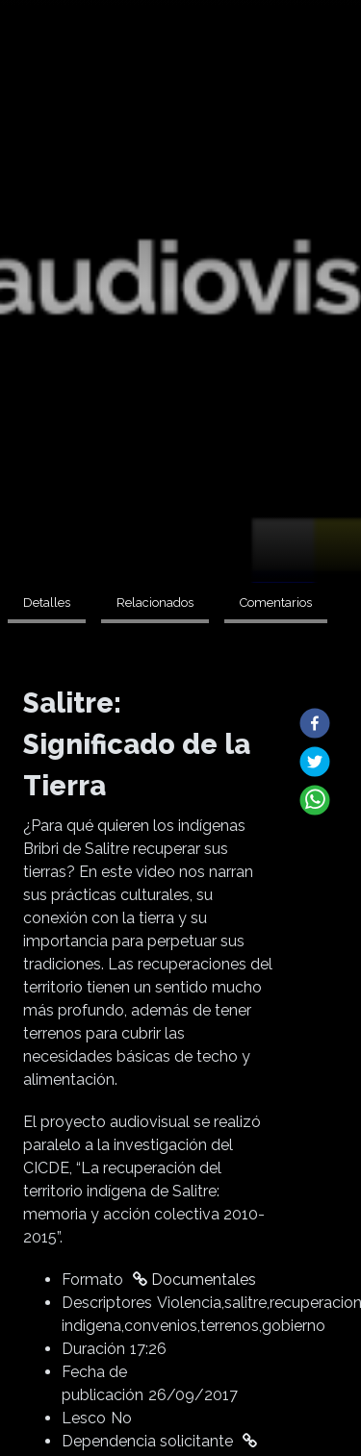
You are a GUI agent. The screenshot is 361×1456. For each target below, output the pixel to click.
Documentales (194, 1279)
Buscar (333, 64)
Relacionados (154, 602)
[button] (314, 723)
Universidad (267, 64)
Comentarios (276, 602)
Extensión (49, 64)
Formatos (112, 64)
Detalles (46, 602)
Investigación (190, 64)
